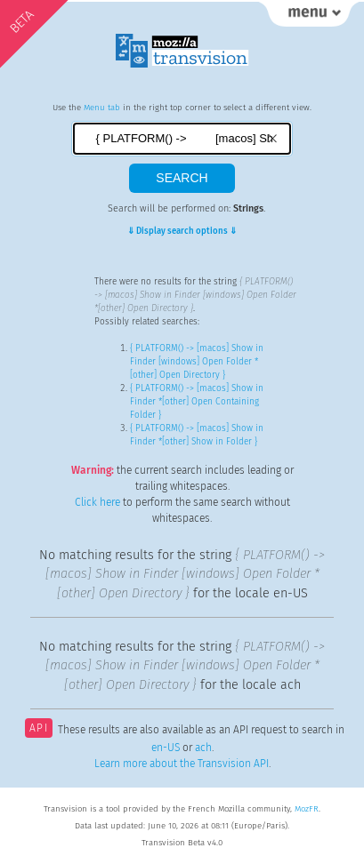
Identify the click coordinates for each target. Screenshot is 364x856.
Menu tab (102, 107)
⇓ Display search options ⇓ (182, 231)
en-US (165, 747)
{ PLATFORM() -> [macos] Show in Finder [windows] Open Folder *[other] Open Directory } (196, 361)
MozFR (307, 809)
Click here (97, 502)
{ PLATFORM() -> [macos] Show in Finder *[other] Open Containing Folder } (196, 401)
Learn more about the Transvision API (181, 763)
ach (203, 747)
